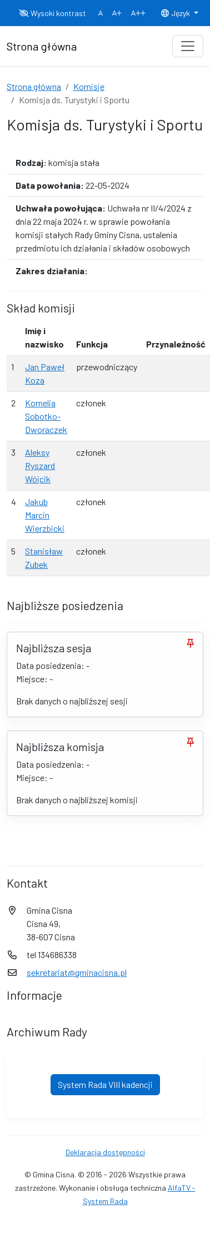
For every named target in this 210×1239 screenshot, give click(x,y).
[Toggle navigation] (187, 46)
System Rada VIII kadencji (105, 1084)
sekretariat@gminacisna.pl (77, 972)
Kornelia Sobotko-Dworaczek (46, 416)
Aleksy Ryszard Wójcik (40, 465)
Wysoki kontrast (52, 13)
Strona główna (34, 86)
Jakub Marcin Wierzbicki (44, 514)
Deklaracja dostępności (105, 1152)
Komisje (88, 86)
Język (176, 13)
